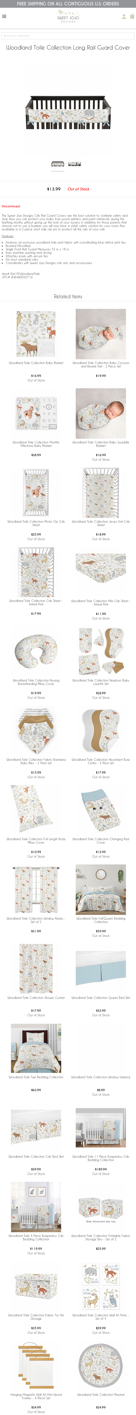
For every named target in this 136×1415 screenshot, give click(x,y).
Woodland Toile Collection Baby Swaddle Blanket (100, 444)
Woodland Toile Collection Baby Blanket (36, 363)
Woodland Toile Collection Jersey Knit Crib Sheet (101, 523)
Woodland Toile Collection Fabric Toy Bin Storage (36, 1316)
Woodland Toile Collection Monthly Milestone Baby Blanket (36, 444)
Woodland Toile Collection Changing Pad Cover (101, 840)
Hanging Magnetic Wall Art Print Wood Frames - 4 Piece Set (36, 1396)
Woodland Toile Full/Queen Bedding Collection (100, 920)
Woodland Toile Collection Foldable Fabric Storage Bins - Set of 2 (100, 1237)
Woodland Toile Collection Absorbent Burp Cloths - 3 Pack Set (101, 761)
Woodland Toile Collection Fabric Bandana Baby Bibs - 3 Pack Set (36, 761)
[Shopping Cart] (132, 16)
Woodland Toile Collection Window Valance (100, 1077)
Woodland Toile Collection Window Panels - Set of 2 (36, 920)
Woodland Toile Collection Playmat (101, 1394)
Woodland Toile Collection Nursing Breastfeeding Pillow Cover (36, 682)
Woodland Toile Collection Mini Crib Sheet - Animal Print (101, 602)
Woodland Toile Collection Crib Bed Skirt (36, 1156)
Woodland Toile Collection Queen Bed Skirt (101, 997)
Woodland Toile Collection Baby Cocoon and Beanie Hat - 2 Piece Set (101, 364)
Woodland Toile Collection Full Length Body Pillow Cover (36, 840)
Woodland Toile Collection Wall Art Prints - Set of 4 (100, 1316)
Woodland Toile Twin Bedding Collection (36, 1077)
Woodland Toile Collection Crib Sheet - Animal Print (36, 602)
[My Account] (124, 16)
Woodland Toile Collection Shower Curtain (36, 997)
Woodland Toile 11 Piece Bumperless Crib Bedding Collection (100, 1158)
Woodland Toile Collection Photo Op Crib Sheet (36, 523)
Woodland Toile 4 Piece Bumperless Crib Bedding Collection (36, 1237)
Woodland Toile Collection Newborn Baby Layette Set (100, 682)
